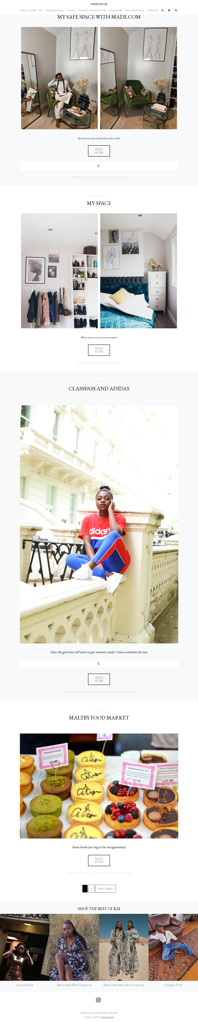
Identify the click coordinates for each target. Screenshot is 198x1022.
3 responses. (124, 872)
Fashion (71, 10)
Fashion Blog (70, 691)
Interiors (76, 177)
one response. (119, 177)
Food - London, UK (77, 872)
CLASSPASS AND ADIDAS (99, 388)
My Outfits (113, 691)
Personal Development (91, 10)
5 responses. (112, 362)
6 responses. (128, 691)
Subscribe (153, 10)
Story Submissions (134, 10)
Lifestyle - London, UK (96, 177)
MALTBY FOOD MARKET (99, 717)
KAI (41, 10)
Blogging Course (55, 10)
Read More (99, 151)
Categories (114, 10)
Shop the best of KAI (99, 908)
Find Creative (107, 1017)
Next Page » (106, 888)
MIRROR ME (99, 4)
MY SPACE (99, 203)
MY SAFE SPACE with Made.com (99, 16)
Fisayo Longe (27, 10)
